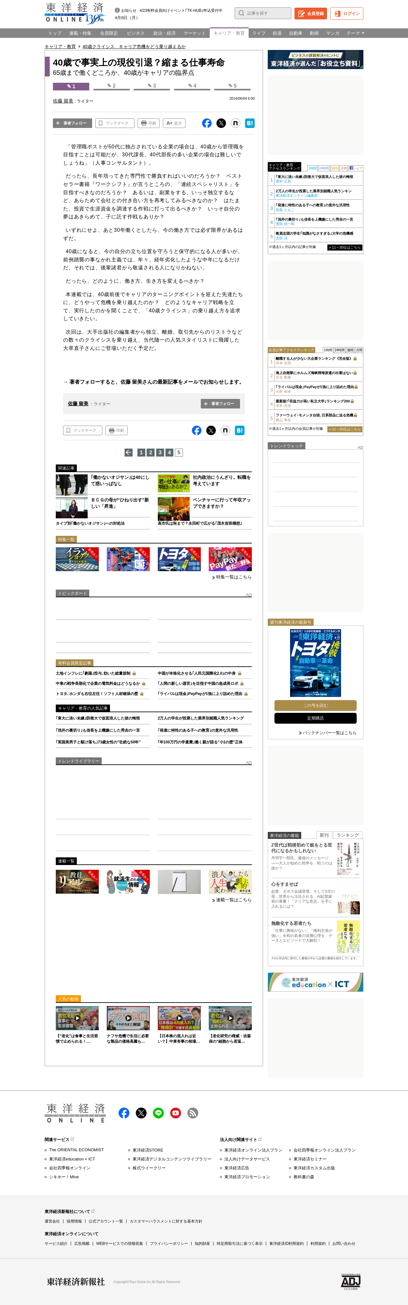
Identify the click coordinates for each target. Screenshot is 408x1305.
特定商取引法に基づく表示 (240, 1243)
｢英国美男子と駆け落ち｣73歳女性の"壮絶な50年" (98, 742)
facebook (124, 1113)
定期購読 (315, 718)
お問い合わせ (343, 1243)
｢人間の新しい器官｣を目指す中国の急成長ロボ (198, 683)
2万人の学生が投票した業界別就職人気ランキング (201, 718)
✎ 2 (111, 86)
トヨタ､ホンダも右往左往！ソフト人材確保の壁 (97, 694)
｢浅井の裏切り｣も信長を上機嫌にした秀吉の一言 (98, 730)
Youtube (175, 1113)
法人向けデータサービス (247, 1159)
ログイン (351, 13)
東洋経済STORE (148, 1150)
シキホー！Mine (64, 1176)
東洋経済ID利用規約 (286, 1243)
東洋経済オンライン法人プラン (253, 1150)
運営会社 (52, 1221)
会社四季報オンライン (70, 1168)
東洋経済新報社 (76, 1281)
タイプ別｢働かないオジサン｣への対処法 (90, 523)
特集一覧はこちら (234, 576)
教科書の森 (304, 1176)
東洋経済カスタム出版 (314, 1168)
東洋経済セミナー (310, 1159)
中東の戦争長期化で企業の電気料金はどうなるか (98, 683)
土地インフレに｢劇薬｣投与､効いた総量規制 (93, 673)
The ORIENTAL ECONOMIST (76, 1149)
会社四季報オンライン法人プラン (325, 1150)
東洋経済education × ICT (72, 1159)
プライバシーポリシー (169, 1243)
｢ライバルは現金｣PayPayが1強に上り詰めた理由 (200, 694)
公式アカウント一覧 (106, 1221)
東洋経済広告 (236, 1168)
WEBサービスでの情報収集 (119, 1243)
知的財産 (202, 1243)
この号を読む (315, 705)
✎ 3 (152, 86)
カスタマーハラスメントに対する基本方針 (166, 1221)
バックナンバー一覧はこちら (330, 732)
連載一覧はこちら (234, 899)
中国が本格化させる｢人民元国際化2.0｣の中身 (197, 673)
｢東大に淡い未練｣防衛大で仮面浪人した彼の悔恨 (98, 718)
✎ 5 (232, 86)
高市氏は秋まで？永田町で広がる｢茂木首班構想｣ (200, 523)
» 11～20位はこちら (345, 429)
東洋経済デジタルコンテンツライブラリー (172, 1159)
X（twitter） (141, 1113)
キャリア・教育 (60, 46)
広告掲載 (82, 1243)
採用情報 (74, 1221)
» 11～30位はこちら (345, 247)
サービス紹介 (56, 1243)
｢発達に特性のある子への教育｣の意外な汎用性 (198, 730)
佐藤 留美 (78, 403)
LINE (158, 1113)
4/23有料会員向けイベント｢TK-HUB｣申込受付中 (181, 10)
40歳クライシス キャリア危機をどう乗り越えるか (134, 46)
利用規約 (318, 1243)
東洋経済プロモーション (247, 1176)
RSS (192, 1113)
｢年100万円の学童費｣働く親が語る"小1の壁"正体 (200, 742)
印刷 (152, 123)
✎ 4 (192, 86)
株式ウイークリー (149, 1168)
